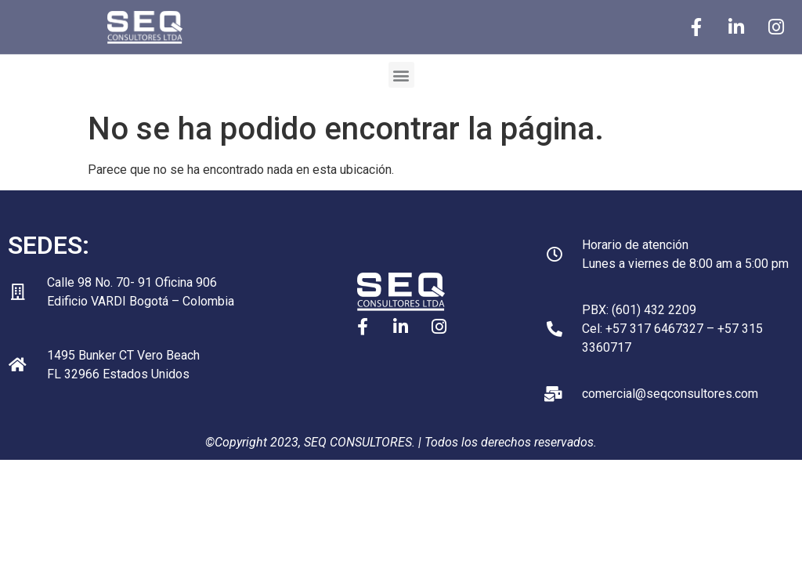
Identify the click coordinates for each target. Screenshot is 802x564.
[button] (401, 75)
